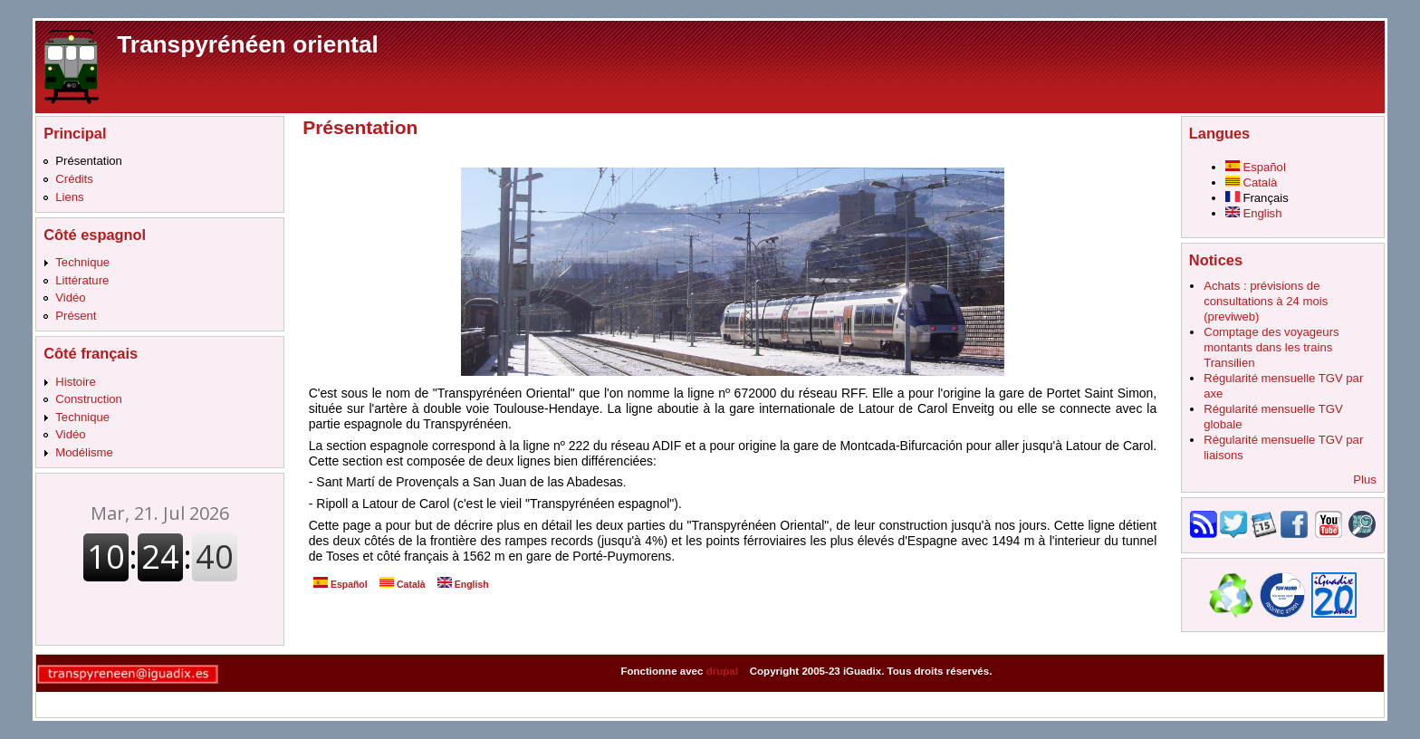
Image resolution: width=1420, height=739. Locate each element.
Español (340, 585)
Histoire (75, 382)
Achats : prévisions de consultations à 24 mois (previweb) (1266, 301)
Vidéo (70, 297)
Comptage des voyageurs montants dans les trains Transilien (1271, 347)
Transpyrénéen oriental (248, 44)
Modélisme (83, 452)
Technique (82, 262)
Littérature (82, 280)
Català (402, 585)
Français (1257, 198)
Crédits (74, 179)
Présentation (88, 161)
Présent (75, 315)
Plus (1365, 479)
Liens (69, 197)
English (463, 585)
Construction (88, 399)
